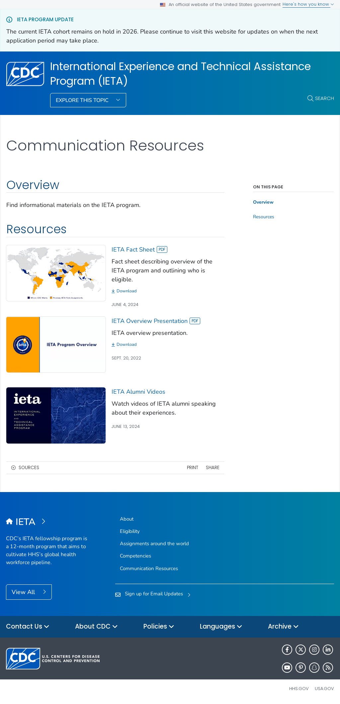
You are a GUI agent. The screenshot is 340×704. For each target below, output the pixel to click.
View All (24, 592)
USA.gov (324, 688)
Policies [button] (158, 627)
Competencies (135, 556)
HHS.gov (299, 688)
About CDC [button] (96, 627)
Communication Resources (149, 568)
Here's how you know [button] (308, 4)
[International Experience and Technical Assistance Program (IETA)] (47, 522)
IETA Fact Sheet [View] (139, 249)
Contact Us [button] (27, 627)
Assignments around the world (154, 543)
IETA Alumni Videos (138, 392)
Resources (263, 217)
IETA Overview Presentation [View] (156, 321)
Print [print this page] (192, 467)
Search (324, 98)
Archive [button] (283, 627)
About (126, 519)
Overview (263, 202)
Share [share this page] (212, 467)
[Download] (168, 291)
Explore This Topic (83, 100)
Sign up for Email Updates (154, 593)
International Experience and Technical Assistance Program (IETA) (180, 74)
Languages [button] (221, 627)
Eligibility (130, 531)
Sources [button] (29, 467)
